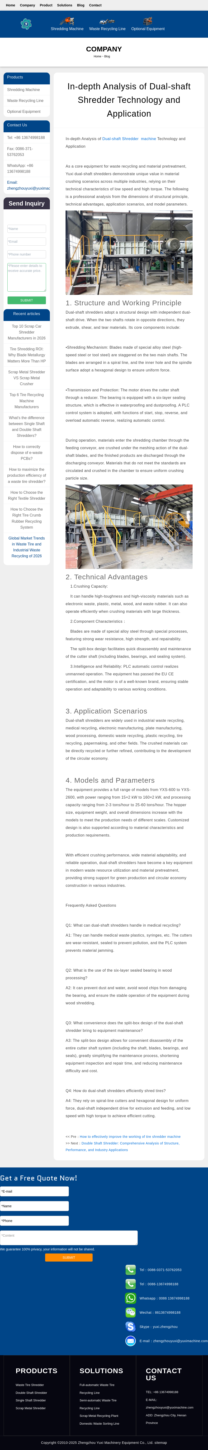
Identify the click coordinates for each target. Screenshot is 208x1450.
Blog (80, 5)
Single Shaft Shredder (31, 1400)
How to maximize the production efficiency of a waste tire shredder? (26, 475)
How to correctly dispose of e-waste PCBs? (27, 453)
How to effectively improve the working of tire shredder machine (130, 1137)
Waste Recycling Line (107, 24)
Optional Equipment (148, 24)
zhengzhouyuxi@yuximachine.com (36, 188)
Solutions (64, 5)
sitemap (161, 1443)
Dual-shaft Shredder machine (129, 139)
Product (46, 5)
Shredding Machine (67, 24)
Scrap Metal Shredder (31, 1408)
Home (10, 5)
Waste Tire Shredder (30, 1385)
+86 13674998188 (29, 138)
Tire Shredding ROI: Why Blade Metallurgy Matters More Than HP (27, 355)
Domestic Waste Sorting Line (99, 1423)
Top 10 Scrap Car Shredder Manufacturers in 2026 (27, 332)
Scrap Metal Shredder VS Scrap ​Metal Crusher (26, 378)
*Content (69, 1237)
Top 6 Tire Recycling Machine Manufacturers (26, 401)
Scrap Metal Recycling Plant (99, 1416)
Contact (95, 5)
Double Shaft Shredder (31, 1393)
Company (27, 5)
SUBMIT (69, 1257)
